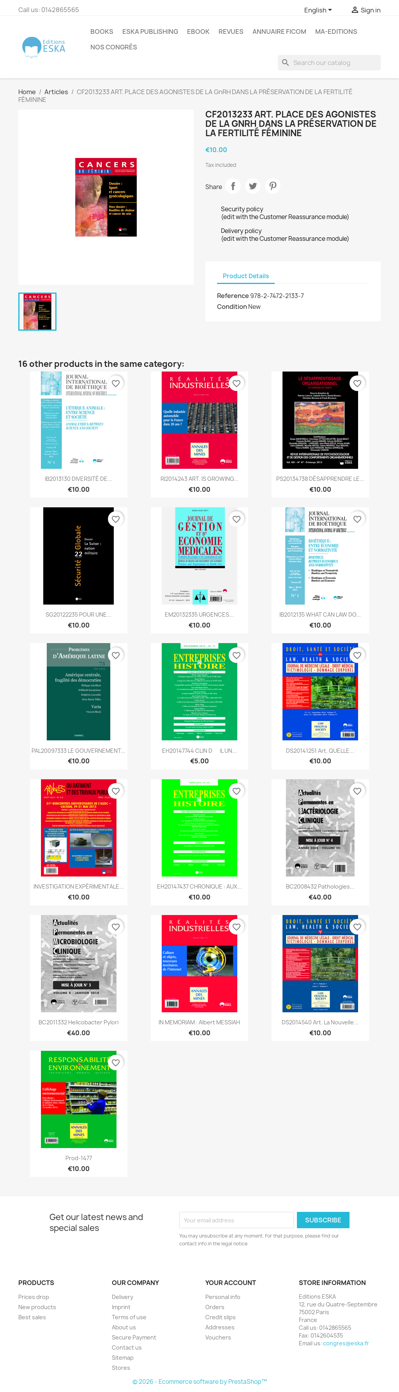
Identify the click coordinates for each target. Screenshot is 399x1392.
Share (233, 186)
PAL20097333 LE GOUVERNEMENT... (78, 750)
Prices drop (33, 1297)
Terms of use (129, 1317)
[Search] (329, 62)
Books (101, 31)
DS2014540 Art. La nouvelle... (320, 1022)
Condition (232, 306)
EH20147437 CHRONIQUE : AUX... (199, 886)
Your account (230, 1282)
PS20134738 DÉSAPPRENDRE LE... (320, 478)
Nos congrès (113, 47)
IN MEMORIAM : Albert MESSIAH (199, 1022)
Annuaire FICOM (279, 31)
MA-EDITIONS (336, 31)
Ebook (198, 31)
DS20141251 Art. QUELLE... (320, 750)
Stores (121, 1367)
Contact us (127, 1347)
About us (124, 1327)
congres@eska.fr (346, 1343)
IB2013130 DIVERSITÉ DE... (78, 478)
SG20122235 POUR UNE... (78, 614)
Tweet (253, 186)
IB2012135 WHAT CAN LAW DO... (320, 614)
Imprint (121, 1307)
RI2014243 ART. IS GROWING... (199, 478)
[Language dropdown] (319, 10)
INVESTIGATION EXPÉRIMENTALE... (79, 886)
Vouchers (218, 1337)
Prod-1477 (78, 1158)
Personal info (222, 1297)
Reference (233, 296)
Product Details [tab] (246, 276)
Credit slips (220, 1317)
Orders (214, 1307)
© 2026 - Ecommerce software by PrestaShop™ (199, 1382)
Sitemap (123, 1357)
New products (37, 1307)
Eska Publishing (150, 31)
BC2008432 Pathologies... (320, 886)
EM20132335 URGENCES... (199, 614)
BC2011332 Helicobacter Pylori (78, 1022)
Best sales (32, 1317)
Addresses (220, 1327)
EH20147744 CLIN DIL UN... (199, 750)
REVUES (231, 31)
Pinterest (273, 186)
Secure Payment (134, 1337)
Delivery (122, 1297)
